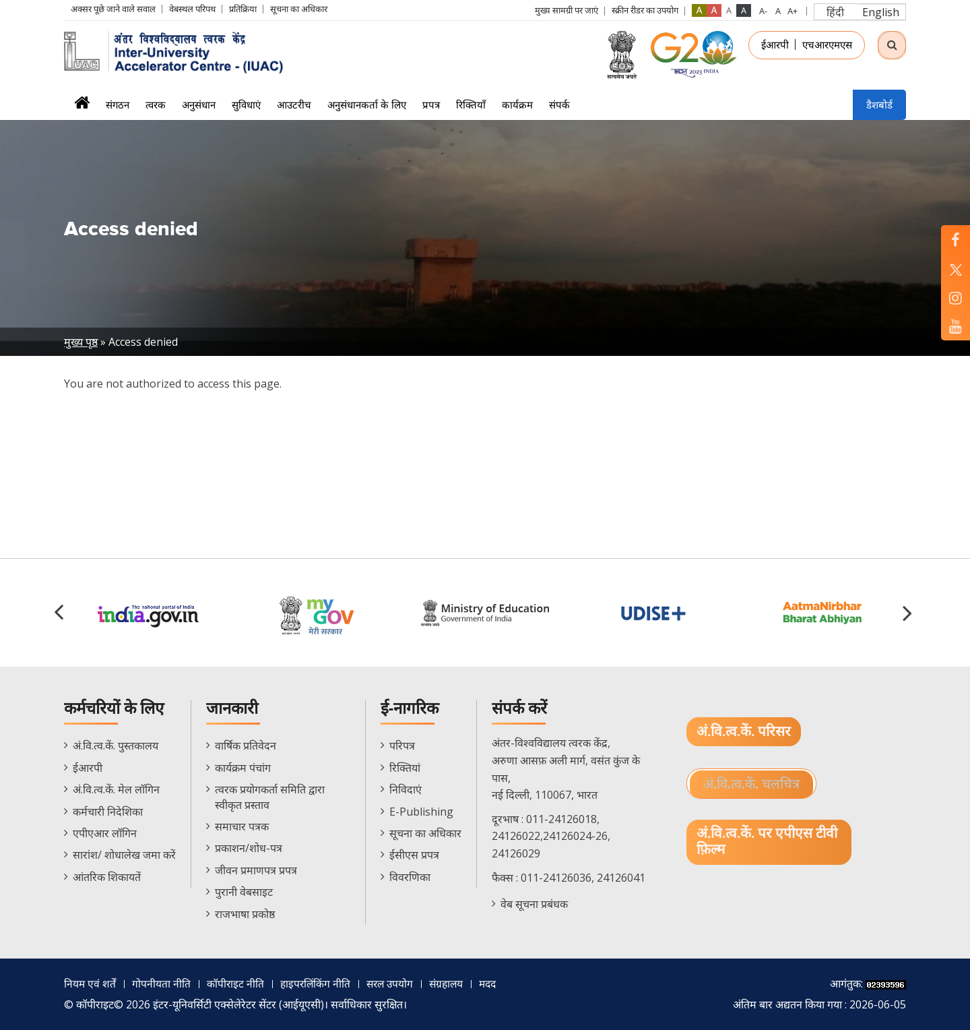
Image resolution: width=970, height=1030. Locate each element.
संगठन (117, 104)
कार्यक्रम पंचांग (243, 767)
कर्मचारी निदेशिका (108, 811)
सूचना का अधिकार (298, 9)
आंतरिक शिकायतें (107, 877)
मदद (496, 983)
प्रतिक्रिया (243, 9)
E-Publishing (421, 811)
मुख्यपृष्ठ (82, 106)
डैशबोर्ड (879, 104)
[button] (909, 612)
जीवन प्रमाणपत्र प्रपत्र (256, 870)
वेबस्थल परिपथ (192, 9)
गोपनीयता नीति (162, 983)
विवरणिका (409, 877)
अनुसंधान (199, 104)
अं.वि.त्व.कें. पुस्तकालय (115, 745)
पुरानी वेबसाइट (244, 891)
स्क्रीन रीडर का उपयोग (645, 10)
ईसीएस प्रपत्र (414, 854)
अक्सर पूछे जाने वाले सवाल (113, 9)
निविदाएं (405, 789)
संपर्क (559, 104)
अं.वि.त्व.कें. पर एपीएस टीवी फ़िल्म (767, 842)
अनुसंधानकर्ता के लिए (366, 104)
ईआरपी (775, 44)
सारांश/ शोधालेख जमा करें (124, 854)
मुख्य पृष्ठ (81, 341)
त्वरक (156, 104)
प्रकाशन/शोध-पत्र (248, 848)
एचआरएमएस (827, 44)
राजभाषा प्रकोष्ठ (245, 914)
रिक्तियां (404, 767)
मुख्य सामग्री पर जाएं (566, 10)
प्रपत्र (431, 104)
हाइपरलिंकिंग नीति (318, 983)
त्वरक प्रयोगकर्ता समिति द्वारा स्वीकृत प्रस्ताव (270, 797)
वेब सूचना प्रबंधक (534, 904)
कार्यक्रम (517, 104)
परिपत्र (402, 745)
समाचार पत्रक (242, 826)
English (880, 12)
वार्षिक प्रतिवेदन (245, 745)
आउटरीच (294, 104)
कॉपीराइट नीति (236, 983)
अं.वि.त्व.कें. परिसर (744, 731)
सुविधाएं (246, 104)
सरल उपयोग (394, 983)
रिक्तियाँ (471, 104)
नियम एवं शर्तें (90, 983)
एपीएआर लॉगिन (105, 833)
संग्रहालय (453, 983)
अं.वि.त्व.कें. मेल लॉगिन (116, 789)
